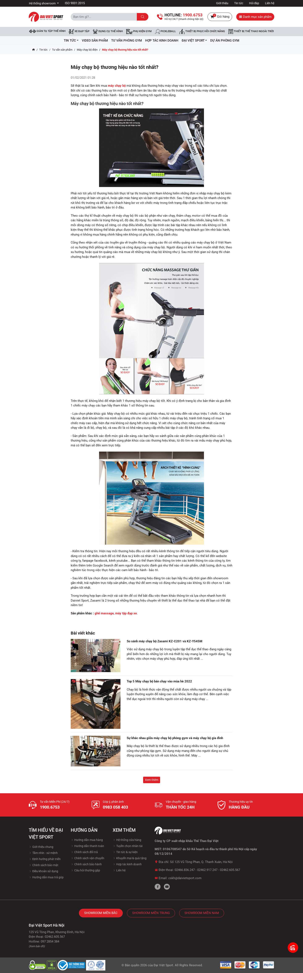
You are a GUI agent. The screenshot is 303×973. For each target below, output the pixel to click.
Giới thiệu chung (41, 846)
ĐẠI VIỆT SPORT (194, 40)
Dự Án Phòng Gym (224, 40)
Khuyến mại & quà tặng (129, 858)
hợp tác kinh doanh (161, 40)
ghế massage (104, 613)
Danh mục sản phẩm (255, 17)
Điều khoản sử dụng (43, 871)
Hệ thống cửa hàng (127, 840)
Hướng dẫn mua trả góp (46, 877)
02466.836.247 (185, 870)
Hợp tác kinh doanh (127, 864)
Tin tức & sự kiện (125, 852)
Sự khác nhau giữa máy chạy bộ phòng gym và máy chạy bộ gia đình (175, 738)
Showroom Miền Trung (151, 913)
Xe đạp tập (79, 31)
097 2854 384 (50, 941)
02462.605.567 (230, 870)
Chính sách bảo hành (86, 864)
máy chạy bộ (117, 86)
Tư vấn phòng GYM (126, 40)
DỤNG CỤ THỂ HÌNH (108, 31)
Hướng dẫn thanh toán (87, 846)
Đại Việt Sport (163, 965)
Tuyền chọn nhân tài (127, 846)
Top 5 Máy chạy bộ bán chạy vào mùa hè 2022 (159, 681)
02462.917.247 (207, 870)
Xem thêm (151, 780)
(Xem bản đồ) (37, 946)
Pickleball (165, 31)
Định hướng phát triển (45, 859)
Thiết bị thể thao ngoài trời (251, 31)
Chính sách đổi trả (84, 852)
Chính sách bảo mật (43, 865)
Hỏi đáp (254, 3)
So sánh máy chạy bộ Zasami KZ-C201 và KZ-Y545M (164, 641)
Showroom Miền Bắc (101, 913)
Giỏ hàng (219, 17)
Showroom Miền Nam (201, 913)
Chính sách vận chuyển (87, 858)
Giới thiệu (222, 3)
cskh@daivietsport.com (184, 878)
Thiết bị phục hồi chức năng (202, 31)
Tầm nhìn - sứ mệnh (43, 853)
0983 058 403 (115, 807)
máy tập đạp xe (126, 613)
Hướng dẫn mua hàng (87, 840)
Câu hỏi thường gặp (85, 870)
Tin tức (238, 3)
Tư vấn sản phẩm (62, 49)
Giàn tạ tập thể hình (47, 31)
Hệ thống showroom (42, 3)
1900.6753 (50, 807)
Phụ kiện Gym (139, 31)
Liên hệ (269, 3)
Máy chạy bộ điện (87, 49)
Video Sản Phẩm (95, 40)
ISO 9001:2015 (75, 3)
